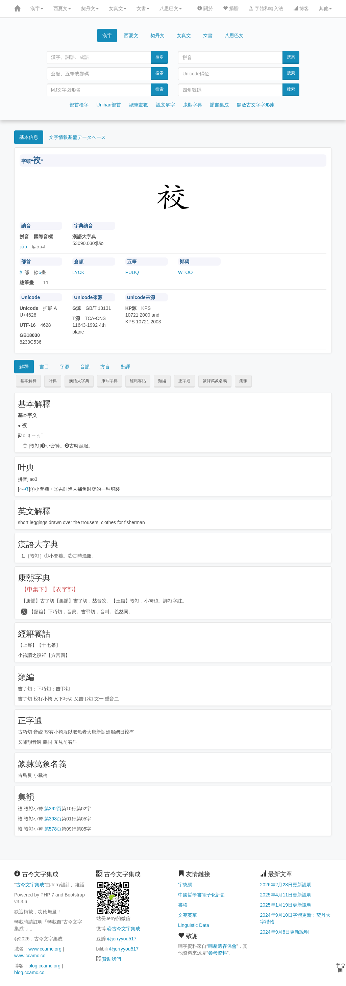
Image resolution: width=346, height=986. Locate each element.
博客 (301, 8)
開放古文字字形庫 (256, 104)
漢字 (36, 8)
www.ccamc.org (44, 949)
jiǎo (23, 246)
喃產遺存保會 (222, 946)
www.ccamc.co (30, 955)
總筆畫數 (138, 104)
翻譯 (125, 366)
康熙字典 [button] (109, 380)
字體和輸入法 (266, 8)
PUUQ (132, 272)
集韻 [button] (243, 380)
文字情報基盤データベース (77, 137)
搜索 (159, 56)
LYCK (78, 272)
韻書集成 (219, 104)
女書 (143, 8)
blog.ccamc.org (44, 965)
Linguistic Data (193, 925)
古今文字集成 (30, 884)
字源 (64, 366)
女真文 (117, 8)
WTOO (185, 272)
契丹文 (90, 8)
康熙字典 (192, 104)
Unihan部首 (109, 104)
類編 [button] (162, 380)
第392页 (52, 808)
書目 (44, 366)
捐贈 (231, 8)
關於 (205, 8)
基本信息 (28, 137)
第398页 (52, 818)
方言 (105, 366)
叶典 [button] (53, 380)
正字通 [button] (184, 380)
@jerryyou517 (121, 938)
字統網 (185, 884)
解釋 (24, 366)
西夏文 (62, 8)
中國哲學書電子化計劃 (201, 894)
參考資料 (217, 953)
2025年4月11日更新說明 (286, 894)
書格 (183, 905)
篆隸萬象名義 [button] (215, 380)
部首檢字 (79, 104)
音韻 (85, 366)
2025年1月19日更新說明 (286, 905)
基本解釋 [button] (28, 380)
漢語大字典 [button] (79, 380)
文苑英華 (187, 915)
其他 (325, 8)
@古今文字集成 (123, 928)
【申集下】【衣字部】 (50, 589)
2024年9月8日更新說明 (284, 932)
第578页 (52, 829)
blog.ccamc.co (29, 972)
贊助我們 (111, 959)
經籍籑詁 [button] (138, 380)
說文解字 (165, 104)
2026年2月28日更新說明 (286, 884)
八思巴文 (170, 8)
